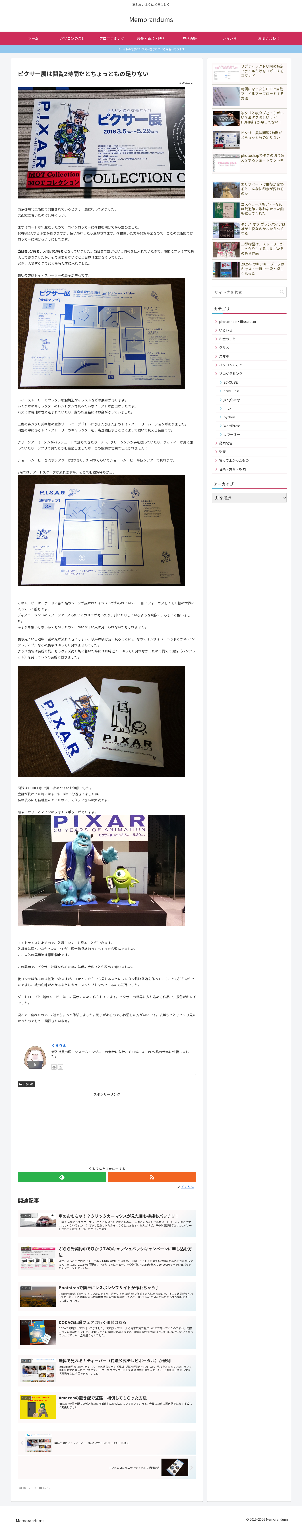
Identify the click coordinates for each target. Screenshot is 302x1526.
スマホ (224, 356)
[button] (282, 292)
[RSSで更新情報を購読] (60, 1067)
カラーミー (231, 434)
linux (227, 408)
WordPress (231, 425)
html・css (231, 391)
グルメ (224, 347)
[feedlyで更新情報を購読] (54, 1067)
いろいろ (26, 1084)
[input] (249, 292)
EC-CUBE (230, 382)
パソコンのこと (230, 364)
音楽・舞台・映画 (232, 469)
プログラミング (230, 373)
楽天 (222, 451)
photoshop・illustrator (237, 321)
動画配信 (225, 443)
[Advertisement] (107, 1128)
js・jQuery (231, 399)
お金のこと (227, 338)
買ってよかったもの (234, 460)
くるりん (58, 1045)
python (229, 417)
